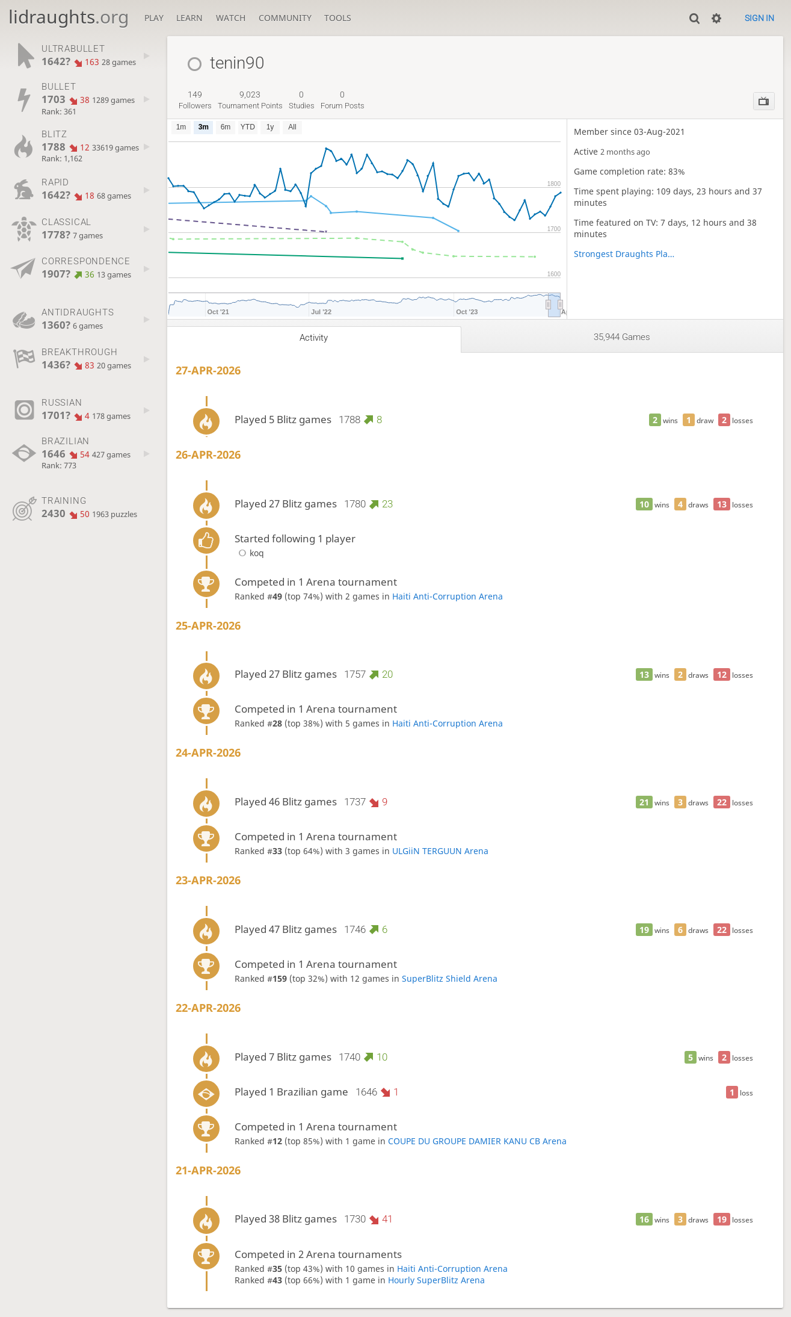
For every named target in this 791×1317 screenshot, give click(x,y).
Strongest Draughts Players (624, 253)
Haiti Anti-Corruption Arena (447, 596)
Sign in (759, 18)
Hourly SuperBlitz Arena (436, 1280)
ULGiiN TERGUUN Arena (440, 851)
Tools (337, 17)
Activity (314, 337)
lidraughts (68, 16)
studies (302, 100)
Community (285, 17)
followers (195, 100)
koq (249, 553)
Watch (230, 17)
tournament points (250, 100)
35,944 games (622, 337)
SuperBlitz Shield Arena (449, 978)
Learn (189, 17)
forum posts (343, 100)
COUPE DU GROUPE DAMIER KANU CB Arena (477, 1141)
